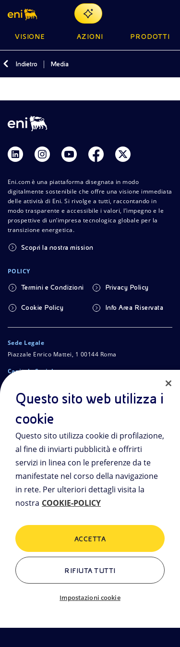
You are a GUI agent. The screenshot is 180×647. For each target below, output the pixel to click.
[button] (23, 13)
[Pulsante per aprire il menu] (166, 13)
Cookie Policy (42, 307)
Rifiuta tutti (89, 570)
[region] (90, 508)
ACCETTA (90, 539)
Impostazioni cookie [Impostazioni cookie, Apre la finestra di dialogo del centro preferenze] (90, 597)
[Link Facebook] (96, 154)
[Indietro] (6, 64)
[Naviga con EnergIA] (88, 13)
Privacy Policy (127, 287)
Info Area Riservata (134, 307)
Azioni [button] (90, 36)
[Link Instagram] (42, 154)
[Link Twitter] (123, 154)
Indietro (26, 64)
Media (59, 64)
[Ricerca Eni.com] (143, 13)
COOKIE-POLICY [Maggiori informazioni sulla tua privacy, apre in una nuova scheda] (71, 503)
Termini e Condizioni (52, 287)
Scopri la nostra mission (57, 247)
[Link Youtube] (69, 154)
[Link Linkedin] (15, 154)
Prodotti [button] (150, 36)
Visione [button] (30, 36)
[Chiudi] (168, 383)
